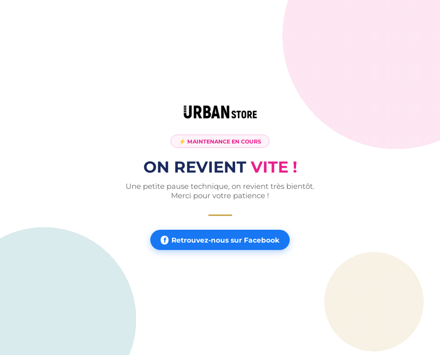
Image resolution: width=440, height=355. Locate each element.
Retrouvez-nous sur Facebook (220, 240)
